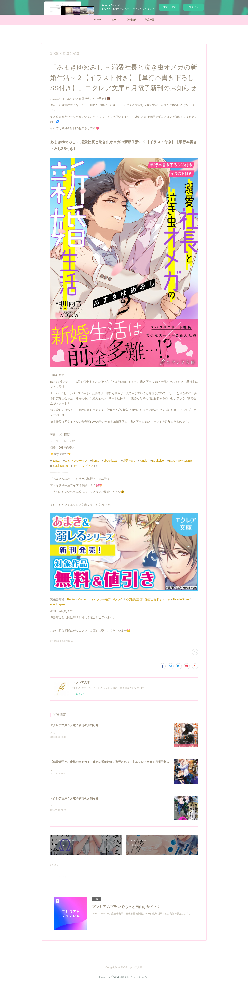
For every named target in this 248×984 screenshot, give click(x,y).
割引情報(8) (55, 641)
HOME (97, 19)
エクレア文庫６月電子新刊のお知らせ (74, 725)
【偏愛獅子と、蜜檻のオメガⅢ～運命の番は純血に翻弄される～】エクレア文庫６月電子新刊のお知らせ (116, 761)
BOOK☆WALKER (180, 460)
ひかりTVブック (82, 465)
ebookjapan (111, 460)
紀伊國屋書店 (134, 599)
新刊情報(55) (68, 641)
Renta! (56, 460)
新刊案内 (132, 19)
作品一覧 (149, 19)
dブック (118, 599)
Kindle (144, 460)
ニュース (114, 19)
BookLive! (158, 460)
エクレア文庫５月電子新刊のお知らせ (74, 798)
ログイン (193, 7)
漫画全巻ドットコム (157, 599)
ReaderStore (60, 465)
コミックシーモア (76, 460)
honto (95, 460)
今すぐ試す (169, 6)
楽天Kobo (129, 460)
